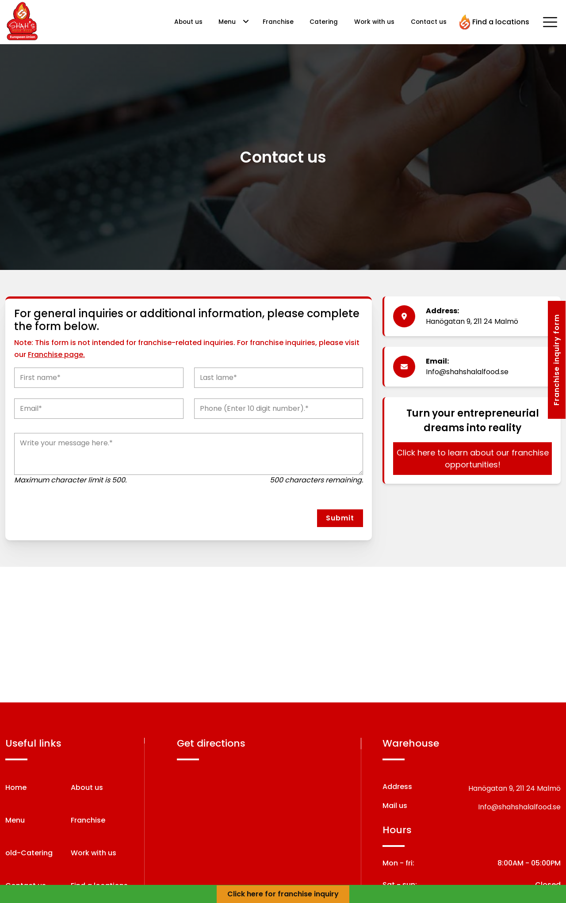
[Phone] (278, 408)
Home (16, 787)
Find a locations (494, 22)
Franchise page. (56, 354)
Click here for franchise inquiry (283, 894)
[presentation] (66, 518)
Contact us (429, 22)
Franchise (278, 22)
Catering (324, 22)
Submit (340, 518)
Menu (227, 22)
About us (188, 22)
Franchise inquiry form (556, 360)
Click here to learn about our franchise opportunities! (473, 458)
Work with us (374, 22)
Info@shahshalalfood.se (467, 372)
